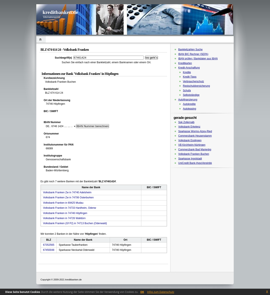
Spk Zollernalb (186, 122)
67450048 (48, 249)
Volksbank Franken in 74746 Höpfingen (65, 213)
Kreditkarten (185, 63)
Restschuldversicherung (196, 85)
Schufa (187, 90)
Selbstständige (191, 94)
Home (41, 39)
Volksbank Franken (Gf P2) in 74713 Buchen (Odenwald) (75, 223)
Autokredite (189, 104)
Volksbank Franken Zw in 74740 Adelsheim (67, 192)
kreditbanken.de (60, 12)
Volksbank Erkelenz (189, 126)
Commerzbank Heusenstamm (195, 135)
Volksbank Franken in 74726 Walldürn (64, 218)
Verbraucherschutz (193, 81)
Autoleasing (189, 108)
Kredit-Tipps (189, 76)
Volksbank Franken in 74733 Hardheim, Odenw (69, 207)
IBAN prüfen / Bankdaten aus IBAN (198, 58)
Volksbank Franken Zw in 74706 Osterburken (68, 197)
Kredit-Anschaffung (189, 67)
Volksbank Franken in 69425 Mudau (63, 202)
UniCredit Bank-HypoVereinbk (195, 163)
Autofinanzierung (187, 99)
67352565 (48, 244)
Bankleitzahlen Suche (190, 49)
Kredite (187, 72)
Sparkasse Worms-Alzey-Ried (195, 131)
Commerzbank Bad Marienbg (194, 149)
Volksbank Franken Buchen (193, 153)
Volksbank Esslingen (189, 140)
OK (142, 292)
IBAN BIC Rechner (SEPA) (193, 54)
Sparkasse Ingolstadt (190, 158)
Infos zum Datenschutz (160, 292)
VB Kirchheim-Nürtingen (191, 144)
